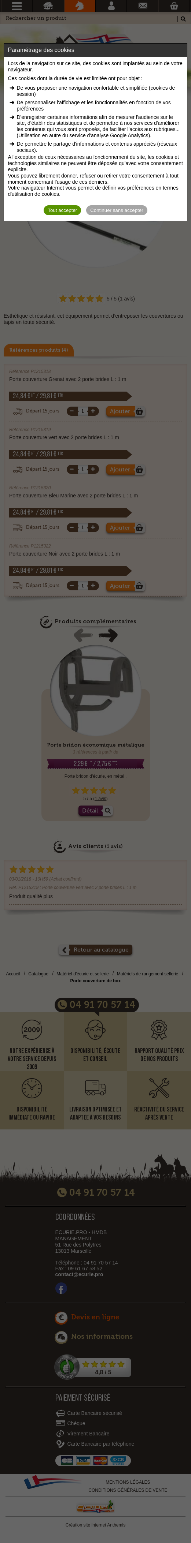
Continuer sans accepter (116, 210)
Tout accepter (62, 210)
